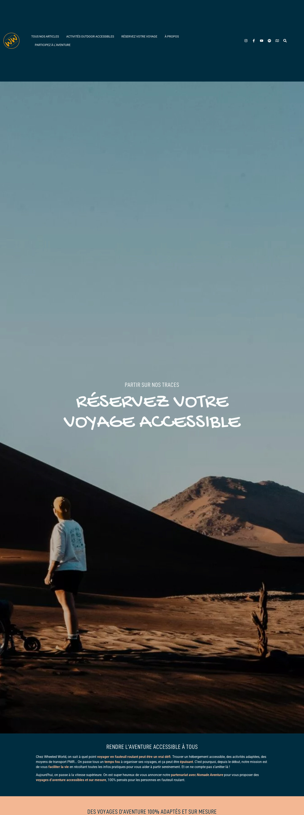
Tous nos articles (45, 36)
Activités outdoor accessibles (90, 36)
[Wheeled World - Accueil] (11, 41)
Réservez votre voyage (139, 36)
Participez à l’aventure (53, 45)
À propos (172, 36)
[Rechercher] (285, 40)
